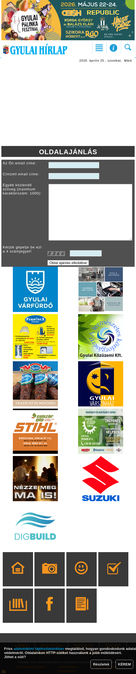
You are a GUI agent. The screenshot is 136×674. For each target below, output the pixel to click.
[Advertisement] (68, 105)
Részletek (101, 664)
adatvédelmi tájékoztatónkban (39, 649)
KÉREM (124, 664)
